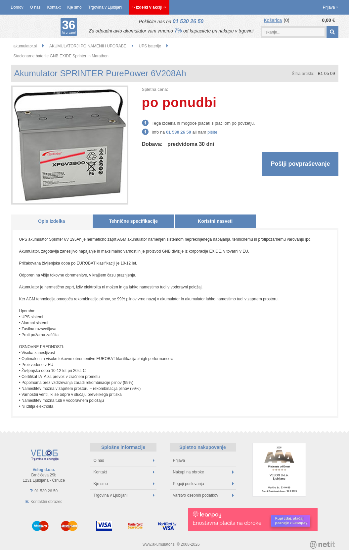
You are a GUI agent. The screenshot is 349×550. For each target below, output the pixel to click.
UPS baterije (150, 46)
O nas (35, 7)
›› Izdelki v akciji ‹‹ (149, 7)
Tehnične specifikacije (133, 221)
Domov (17, 7)
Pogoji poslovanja (203, 483)
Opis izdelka (51, 221)
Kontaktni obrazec (46, 501)
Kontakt (54, 7)
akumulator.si (25, 46)
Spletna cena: (155, 89)
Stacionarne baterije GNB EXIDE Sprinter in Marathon (61, 56)
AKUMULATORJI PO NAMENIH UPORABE (87, 46)
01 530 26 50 (188, 21)
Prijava (330, 7)
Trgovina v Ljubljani (105, 7)
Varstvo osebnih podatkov (203, 495)
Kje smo (74, 7)
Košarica (273, 20)
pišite (212, 132)
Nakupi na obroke (203, 472)
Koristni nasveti (215, 221)
